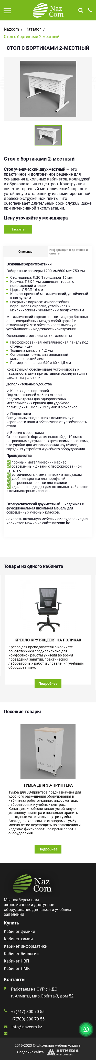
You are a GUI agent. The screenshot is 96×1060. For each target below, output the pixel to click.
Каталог (33, 29)
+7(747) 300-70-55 (28, 1011)
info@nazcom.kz (27, 1027)
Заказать (18, 229)
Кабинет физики (19, 931)
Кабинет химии (18, 938)
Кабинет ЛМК (17, 968)
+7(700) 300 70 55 (28, 1019)
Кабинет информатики (25, 946)
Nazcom (11, 29)
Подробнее (48, 683)
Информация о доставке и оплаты (68, 251)
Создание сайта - (48, 1052)
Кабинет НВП (16, 961)
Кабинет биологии (21, 953)
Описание (25, 251)
